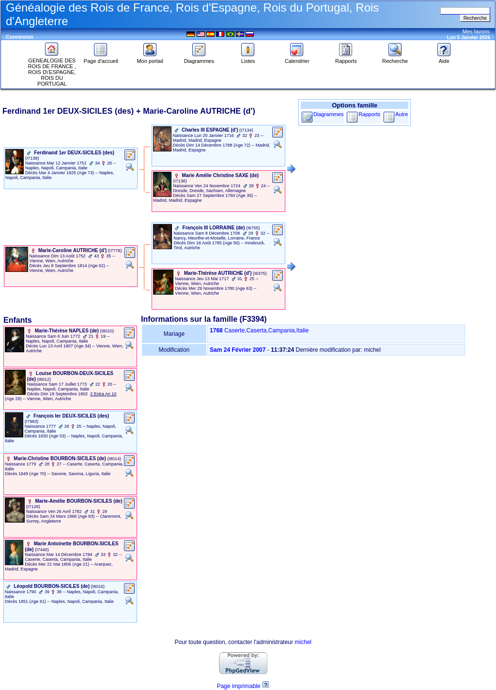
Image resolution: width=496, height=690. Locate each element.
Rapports (346, 58)
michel (302, 642)
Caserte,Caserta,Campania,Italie (266, 330)
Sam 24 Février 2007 (237, 349)
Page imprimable (239, 686)
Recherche (395, 58)
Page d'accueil (101, 58)
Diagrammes (199, 58)
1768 (216, 330)
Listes (248, 58)
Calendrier (297, 58)
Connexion (19, 37)
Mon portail (150, 58)
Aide (444, 58)
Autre (401, 114)
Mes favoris (476, 31)
